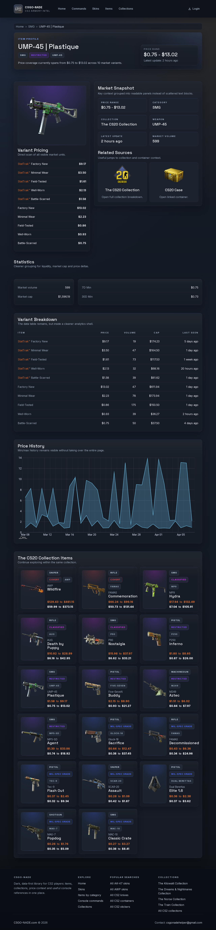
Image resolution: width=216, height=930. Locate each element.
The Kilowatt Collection (173, 883)
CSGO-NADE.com (25, 922)
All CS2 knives (119, 895)
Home (62, 8)
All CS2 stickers (120, 906)
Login (194, 8)
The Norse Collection (171, 899)
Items (109, 8)
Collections (126, 8)
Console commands (90, 900)
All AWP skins (119, 889)
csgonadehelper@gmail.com (184, 922)
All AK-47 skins (120, 883)
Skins (95, 8)
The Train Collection (171, 905)
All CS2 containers (122, 900)
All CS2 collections (170, 910)
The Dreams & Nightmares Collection (175, 891)
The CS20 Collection (119, 124)
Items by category (89, 895)
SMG (31, 26)
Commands (79, 8)
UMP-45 (160, 124)
